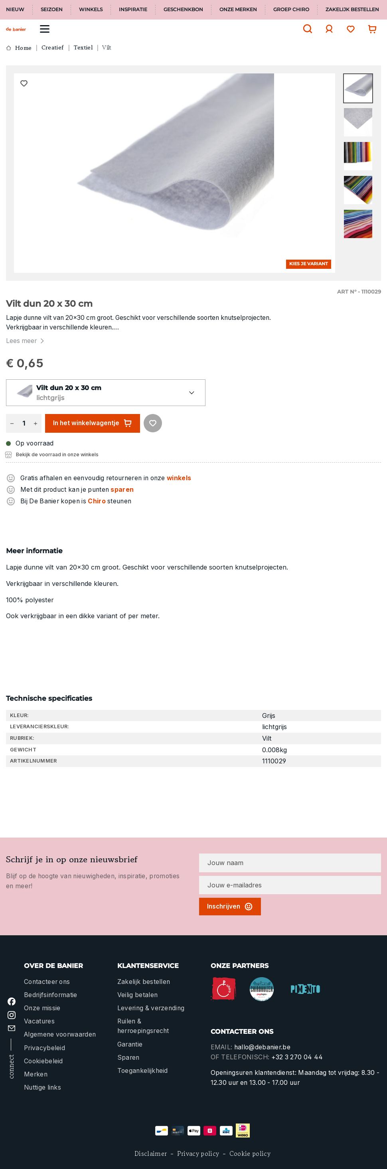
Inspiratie (133, 9)
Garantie (130, 1044)
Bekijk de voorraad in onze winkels (57, 454)
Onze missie (42, 1008)
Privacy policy (198, 1153)
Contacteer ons (47, 982)
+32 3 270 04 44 (297, 1057)
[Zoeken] (305, 29)
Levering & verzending (151, 1008)
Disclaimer (150, 1153)
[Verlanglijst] (348, 29)
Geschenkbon (183, 9)
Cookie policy (250, 1153)
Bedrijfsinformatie (50, 995)
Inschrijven (230, 906)
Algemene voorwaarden (60, 1034)
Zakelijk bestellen (352, 9)
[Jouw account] (327, 29)
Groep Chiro (291, 9)
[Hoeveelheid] (24, 423)
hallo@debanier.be (262, 1047)
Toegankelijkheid (142, 1070)
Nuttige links (42, 1087)
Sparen (128, 1057)
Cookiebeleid (43, 1061)
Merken (35, 1074)
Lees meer (26, 341)
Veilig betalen (137, 995)
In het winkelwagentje (92, 423)
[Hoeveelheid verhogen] (35, 423)
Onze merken (238, 9)
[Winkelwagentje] (370, 29)
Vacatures (39, 1021)
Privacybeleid (44, 1048)
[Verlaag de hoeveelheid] (12, 423)
